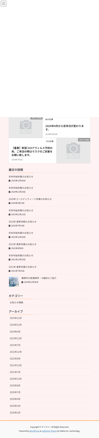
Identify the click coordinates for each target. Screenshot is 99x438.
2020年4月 (15, 398)
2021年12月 (16, 365)
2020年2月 (15, 412)
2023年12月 (16, 338)
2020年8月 (15, 385)
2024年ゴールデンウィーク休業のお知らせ (30, 199)
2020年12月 (16, 378)
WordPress (34, 431)
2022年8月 (15, 358)
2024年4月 (15, 331)
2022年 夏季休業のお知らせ (23, 244)
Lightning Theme (49, 431)
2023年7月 (15, 345)
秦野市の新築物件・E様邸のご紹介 (38, 278)
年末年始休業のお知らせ (21, 176)
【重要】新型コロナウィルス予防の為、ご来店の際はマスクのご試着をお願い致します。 (32, 151)
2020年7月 (15, 392)
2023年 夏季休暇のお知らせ (23, 221)
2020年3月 (15, 405)
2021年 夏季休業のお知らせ (23, 266)
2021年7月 (15, 372)
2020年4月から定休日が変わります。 (64, 127)
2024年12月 (16, 324)
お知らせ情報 (16, 302)
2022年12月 (16, 351)
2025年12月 (16, 318)
